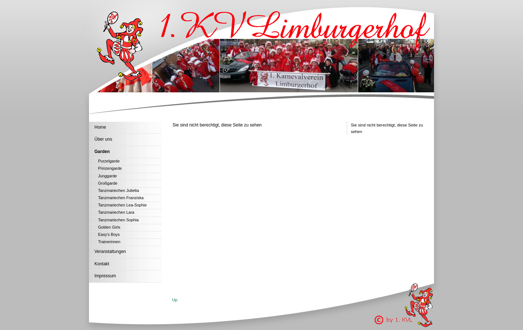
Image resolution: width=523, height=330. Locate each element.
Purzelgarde (108, 161)
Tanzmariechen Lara (116, 212)
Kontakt (101, 263)
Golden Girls (109, 227)
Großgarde (107, 183)
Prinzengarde (110, 168)
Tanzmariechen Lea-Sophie (122, 205)
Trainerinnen (109, 242)
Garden (102, 151)
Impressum (105, 275)
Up (174, 300)
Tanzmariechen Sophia (118, 220)
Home (100, 127)
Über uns (103, 139)
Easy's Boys (109, 234)
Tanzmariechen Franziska (120, 198)
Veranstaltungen (110, 251)
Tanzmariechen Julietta (118, 190)
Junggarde (107, 176)
